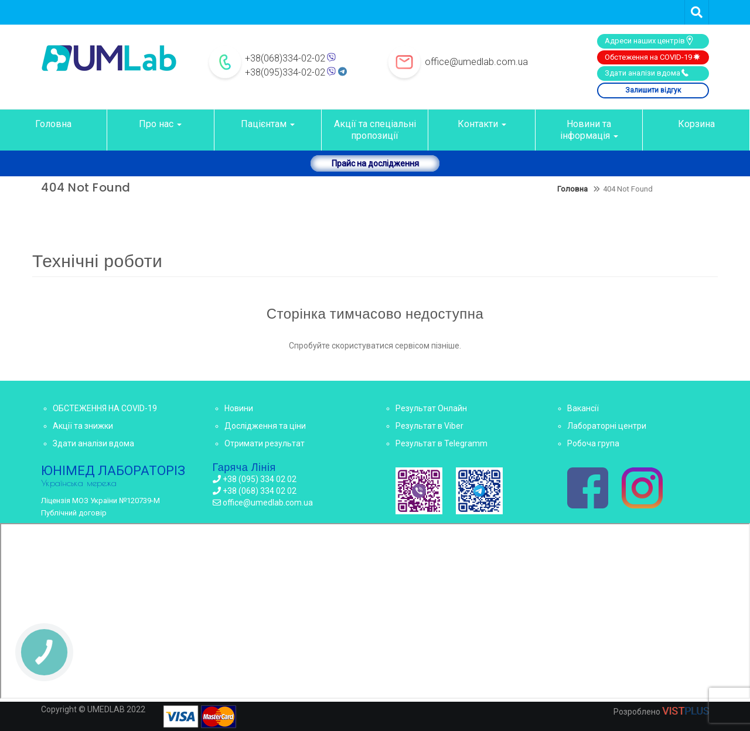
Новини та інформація (589, 129)
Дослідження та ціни (265, 426)
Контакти (482, 123)
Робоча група (593, 443)
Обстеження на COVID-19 (653, 57)
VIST (685, 711)
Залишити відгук (653, 90)
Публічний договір (74, 512)
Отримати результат (264, 443)
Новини (238, 408)
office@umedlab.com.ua (476, 61)
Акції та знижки (83, 426)
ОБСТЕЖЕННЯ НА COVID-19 (105, 408)
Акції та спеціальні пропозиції (375, 129)
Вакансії (583, 408)
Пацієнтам (268, 123)
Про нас (160, 123)
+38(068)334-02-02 (285, 58)
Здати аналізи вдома (647, 72)
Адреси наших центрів (649, 40)
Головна (53, 123)
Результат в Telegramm (442, 443)
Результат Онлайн (431, 408)
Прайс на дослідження (375, 163)
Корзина (696, 123)
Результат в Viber (429, 426)
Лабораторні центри (606, 426)
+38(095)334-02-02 (285, 72)
